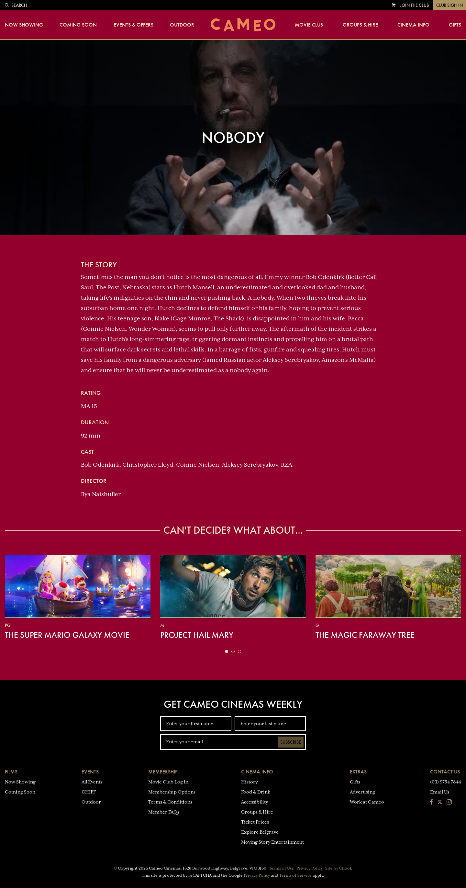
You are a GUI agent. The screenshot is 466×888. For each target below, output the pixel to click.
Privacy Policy (309, 868)
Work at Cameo (367, 802)
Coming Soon (78, 25)
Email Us (439, 791)
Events (90, 771)
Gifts (455, 25)
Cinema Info (413, 25)
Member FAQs (163, 812)
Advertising (362, 791)
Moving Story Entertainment (272, 842)
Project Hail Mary (196, 634)
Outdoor (182, 25)
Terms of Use (281, 868)
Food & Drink (255, 791)
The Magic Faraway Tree (365, 634)
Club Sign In (449, 5)
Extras (358, 771)
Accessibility (254, 802)
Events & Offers (133, 25)
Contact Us (445, 771)
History (249, 781)
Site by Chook (338, 868)
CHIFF (89, 791)
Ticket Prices (255, 822)
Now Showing (24, 25)
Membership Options (171, 791)
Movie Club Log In (168, 781)
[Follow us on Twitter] (439, 802)
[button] (226, 651)
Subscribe (290, 742)
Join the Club (414, 5)
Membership (163, 771)
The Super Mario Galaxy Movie (67, 634)
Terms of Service (295, 875)
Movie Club (309, 25)
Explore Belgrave (260, 832)
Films (11, 771)
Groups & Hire (360, 25)
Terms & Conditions (170, 802)
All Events (92, 781)
